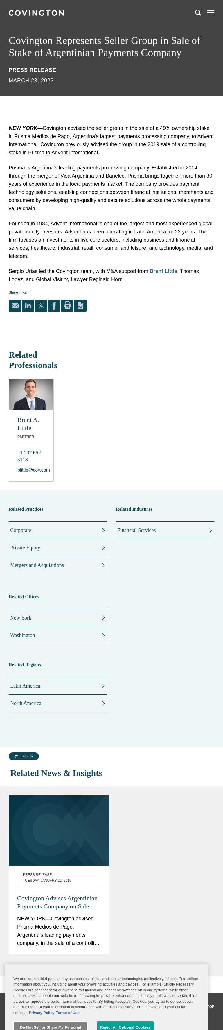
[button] (23, 807)
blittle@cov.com (31, 469)
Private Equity (25, 548)
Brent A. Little (28, 423)
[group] (37, 807)
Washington (22, 635)
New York (20, 618)
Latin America (25, 686)
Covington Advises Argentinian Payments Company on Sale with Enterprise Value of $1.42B (139, 818)
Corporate (20, 530)
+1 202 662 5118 (29, 456)
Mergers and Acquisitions (37, 565)
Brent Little (163, 271)
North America (25, 703)
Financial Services (136, 530)
